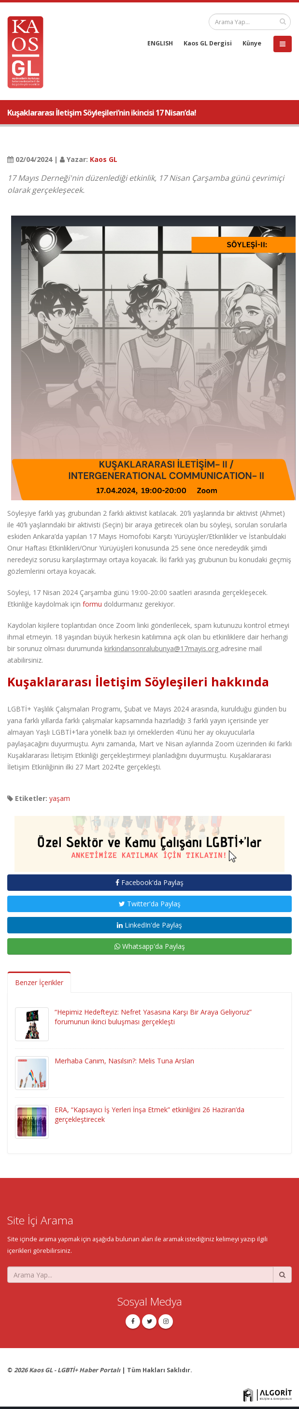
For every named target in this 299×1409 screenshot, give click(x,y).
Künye (251, 43)
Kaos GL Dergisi (208, 43)
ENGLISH (160, 43)
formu (92, 604)
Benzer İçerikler (39, 982)
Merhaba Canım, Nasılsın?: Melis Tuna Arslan (124, 1060)
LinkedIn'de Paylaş (149, 925)
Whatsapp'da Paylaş (149, 946)
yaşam (59, 798)
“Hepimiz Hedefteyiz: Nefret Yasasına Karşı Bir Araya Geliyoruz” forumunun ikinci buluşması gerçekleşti (153, 1016)
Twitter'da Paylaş (150, 903)
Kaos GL (103, 159)
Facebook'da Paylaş (149, 882)
